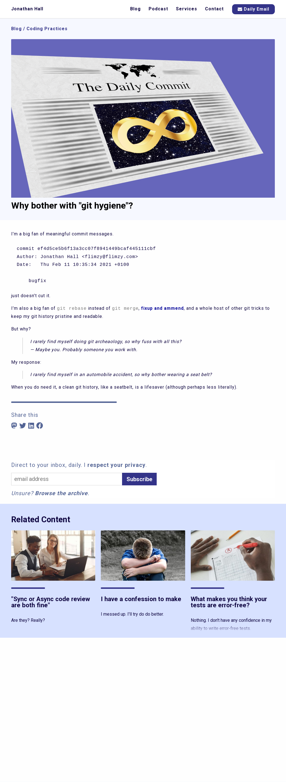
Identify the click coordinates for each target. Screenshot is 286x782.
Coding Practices (47, 28)
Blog (135, 8)
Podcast (158, 8)
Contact (214, 8)
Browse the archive (61, 493)
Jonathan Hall (27, 8)
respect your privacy (116, 465)
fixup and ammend (162, 308)
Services (186, 8)
